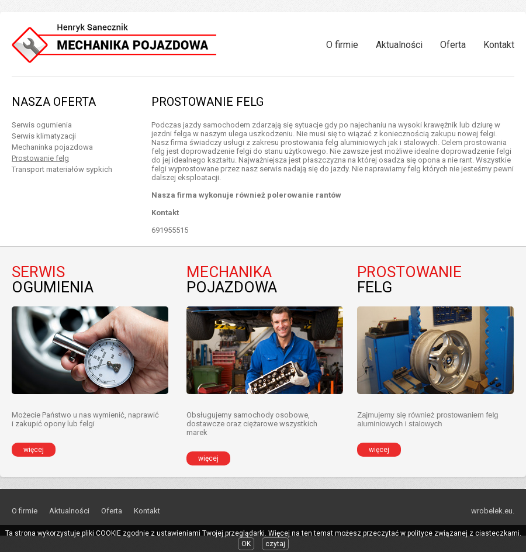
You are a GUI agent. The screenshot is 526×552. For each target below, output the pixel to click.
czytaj (275, 544)
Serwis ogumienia (42, 124)
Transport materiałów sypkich (62, 169)
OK (246, 544)
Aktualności (399, 44)
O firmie (342, 44)
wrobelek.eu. (492, 510)
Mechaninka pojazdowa (52, 147)
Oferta (453, 44)
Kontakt (498, 44)
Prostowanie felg (40, 158)
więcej (33, 450)
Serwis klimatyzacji (44, 136)
